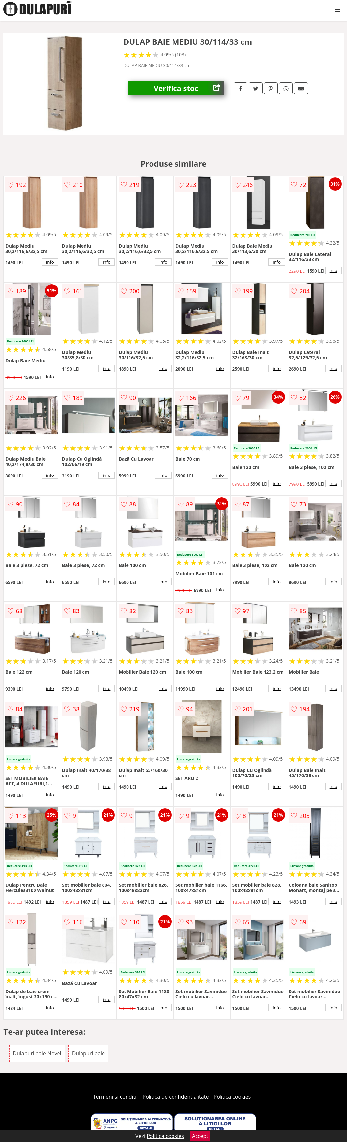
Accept (200, 1136)
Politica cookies (232, 1096)
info (50, 262)
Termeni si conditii (115, 1096)
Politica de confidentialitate (176, 1096)
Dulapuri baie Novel (37, 1053)
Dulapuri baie (88, 1053)
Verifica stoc (189, 88)
